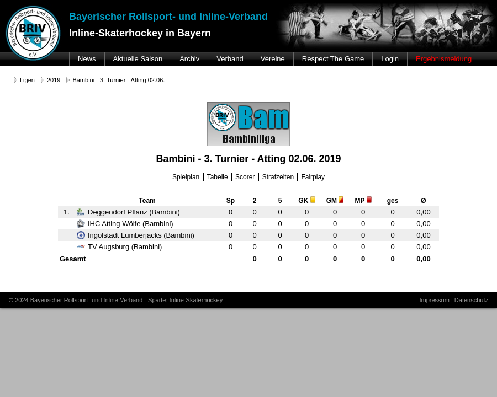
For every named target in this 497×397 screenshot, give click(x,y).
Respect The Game (333, 59)
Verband (229, 59)
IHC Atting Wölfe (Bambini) (125, 223)
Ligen (27, 80)
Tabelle (217, 177)
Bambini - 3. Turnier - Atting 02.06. (118, 80)
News (87, 59)
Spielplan (185, 177)
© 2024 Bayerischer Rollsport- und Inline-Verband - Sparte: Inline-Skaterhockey (116, 300)
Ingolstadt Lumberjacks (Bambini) (135, 235)
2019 (53, 80)
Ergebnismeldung (444, 59)
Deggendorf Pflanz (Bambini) (128, 212)
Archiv (189, 59)
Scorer (245, 177)
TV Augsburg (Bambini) (119, 247)
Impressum (434, 300)
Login (390, 59)
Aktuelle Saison (138, 59)
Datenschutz (471, 300)
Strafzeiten (278, 177)
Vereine (273, 59)
